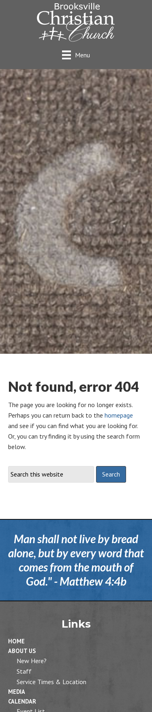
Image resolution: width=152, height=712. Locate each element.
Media (16, 691)
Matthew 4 (85, 581)
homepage (119, 415)
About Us (22, 651)
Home (16, 641)
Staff (24, 671)
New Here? (32, 661)
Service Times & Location (51, 682)
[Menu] (76, 54)
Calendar (22, 701)
